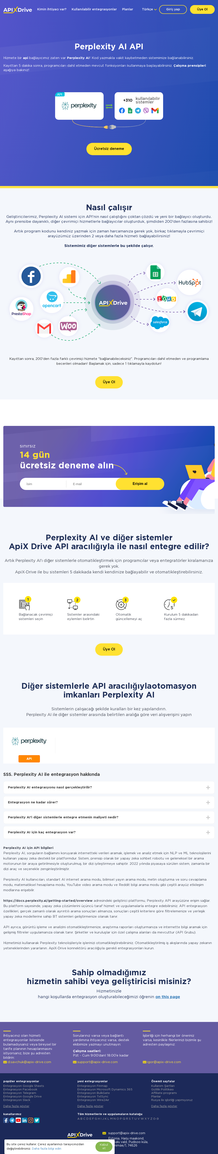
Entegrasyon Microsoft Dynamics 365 (104, 1089)
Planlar (127, 9)
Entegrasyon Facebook (20, 1089)
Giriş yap (173, 9)
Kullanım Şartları (163, 1086)
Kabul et (104, 1147)
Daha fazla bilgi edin (46, 1149)
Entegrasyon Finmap (92, 1086)
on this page (167, 997)
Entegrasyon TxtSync (92, 1096)
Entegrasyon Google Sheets (23, 1086)
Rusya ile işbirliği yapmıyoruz (172, 1100)
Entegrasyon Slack (16, 1100)
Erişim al (140, 484)
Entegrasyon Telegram (19, 1093)
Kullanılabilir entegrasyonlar (94, 9)
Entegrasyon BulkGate (93, 1093)
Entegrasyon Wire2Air (93, 1100)
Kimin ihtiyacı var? (51, 9)
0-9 (156, 1119)
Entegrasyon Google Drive (22, 1096)
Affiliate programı (164, 1093)
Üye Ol (202, 9)
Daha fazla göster (16, 1106)
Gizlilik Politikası (162, 1089)
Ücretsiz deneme (109, 149)
